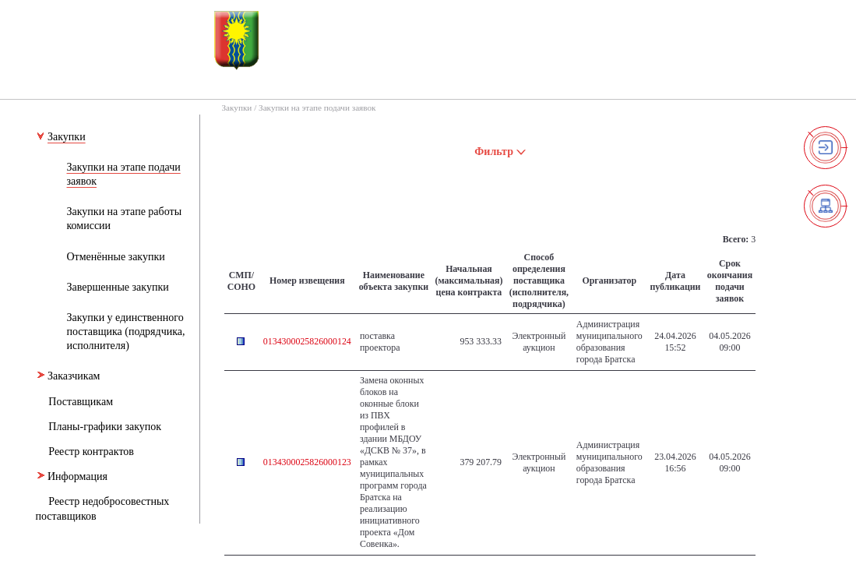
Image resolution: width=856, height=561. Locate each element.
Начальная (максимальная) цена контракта (469, 280)
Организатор (609, 280)
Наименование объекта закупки (393, 281)
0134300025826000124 (307, 341)
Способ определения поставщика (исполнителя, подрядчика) (539, 280)
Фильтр (500, 151)
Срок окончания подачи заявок (729, 281)
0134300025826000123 (307, 462)
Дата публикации (675, 281)
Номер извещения (307, 280)
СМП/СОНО (241, 281)
